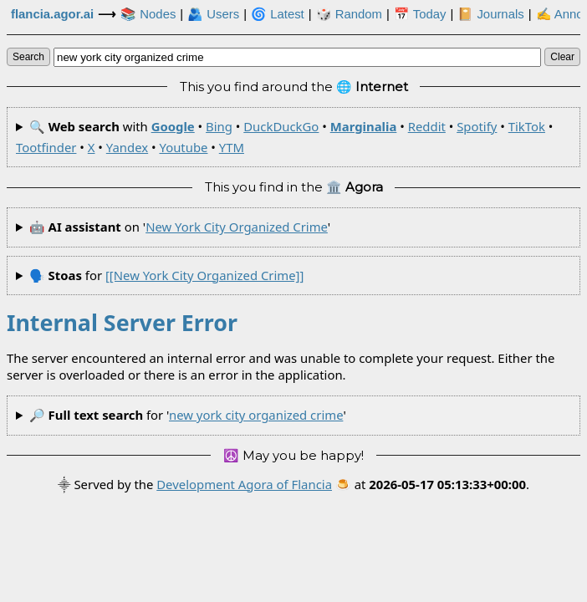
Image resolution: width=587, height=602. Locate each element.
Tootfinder (46, 147)
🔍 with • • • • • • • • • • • (284, 137)
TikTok (526, 126)
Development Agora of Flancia (244, 484)
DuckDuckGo (281, 126)
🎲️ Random (349, 14)
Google (173, 126)
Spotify (477, 126)
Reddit (427, 126)
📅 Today (420, 14)
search (28, 57)
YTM (231, 147)
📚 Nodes (148, 14)
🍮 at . (432, 484)
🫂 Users (213, 14)
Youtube (183, 147)
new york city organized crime (236, 226)
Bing (219, 126)
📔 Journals (490, 14)
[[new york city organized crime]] (204, 275)
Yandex (127, 147)
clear (562, 57)
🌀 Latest (277, 14)
